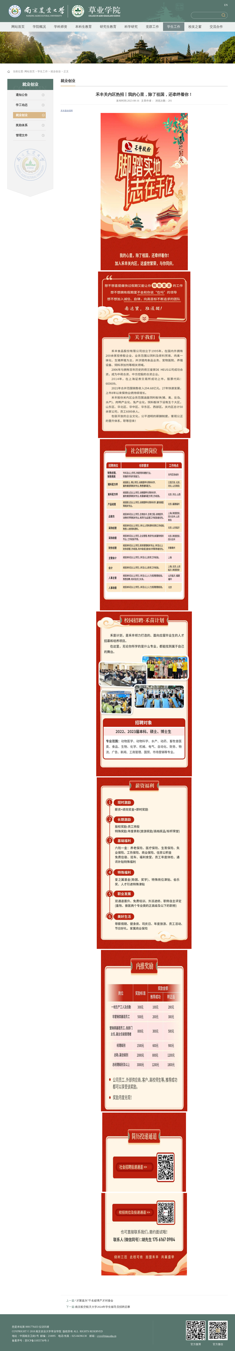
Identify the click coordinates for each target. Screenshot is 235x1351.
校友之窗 (195, 27)
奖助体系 (22, 125)
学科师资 (60, 27)
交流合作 (216, 27)
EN (226, 5)
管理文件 (22, 135)
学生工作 (173, 27)
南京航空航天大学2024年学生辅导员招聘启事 (102, 1306)
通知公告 (22, 94)
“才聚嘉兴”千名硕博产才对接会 (94, 1300)
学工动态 (22, 105)
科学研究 (131, 27)
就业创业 (55, 71)
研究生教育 (108, 27)
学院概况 (39, 27)
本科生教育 (83, 27)
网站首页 (18, 27)
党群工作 (152, 27)
